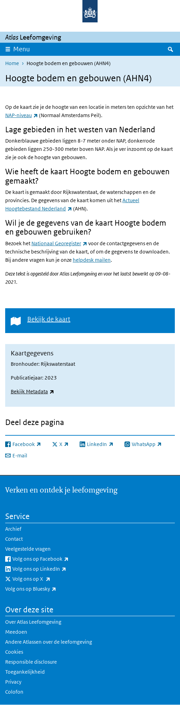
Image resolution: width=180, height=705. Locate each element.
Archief (13, 529)
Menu (21, 49)
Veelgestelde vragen (28, 549)
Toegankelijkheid (25, 671)
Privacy (13, 681)
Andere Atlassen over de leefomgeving (48, 642)
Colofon (14, 691)
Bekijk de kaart (48, 319)
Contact (14, 539)
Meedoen (16, 632)
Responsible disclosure (31, 662)
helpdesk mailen (92, 260)
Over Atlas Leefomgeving (33, 622)
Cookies (14, 652)
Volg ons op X (46, 579)
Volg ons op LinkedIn (54, 569)
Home (12, 63)
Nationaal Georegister (59, 243)
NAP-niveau (21, 115)
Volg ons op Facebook (55, 559)
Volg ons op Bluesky (46, 589)
